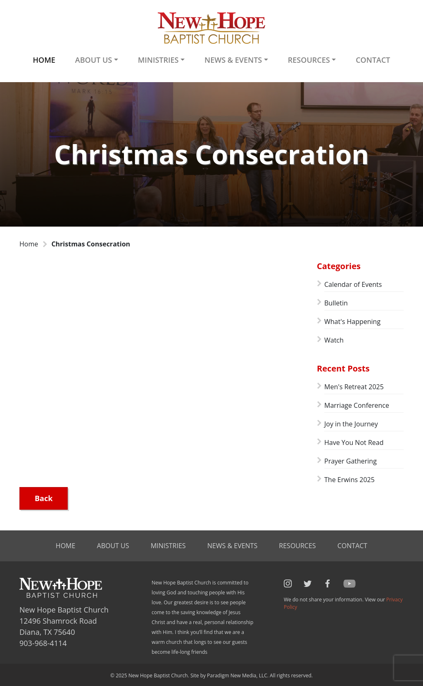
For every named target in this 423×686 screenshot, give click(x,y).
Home (44, 60)
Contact (373, 60)
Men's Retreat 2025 (354, 386)
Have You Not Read (353, 442)
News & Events (232, 545)
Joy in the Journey (351, 423)
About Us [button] (93, 60)
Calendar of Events (353, 284)
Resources (297, 545)
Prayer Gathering (350, 461)
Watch (334, 340)
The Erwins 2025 (349, 479)
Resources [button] (309, 60)
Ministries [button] (158, 60)
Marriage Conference (356, 405)
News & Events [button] (233, 60)
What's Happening (352, 321)
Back (43, 498)
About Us (113, 545)
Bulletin (336, 303)
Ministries (168, 545)
